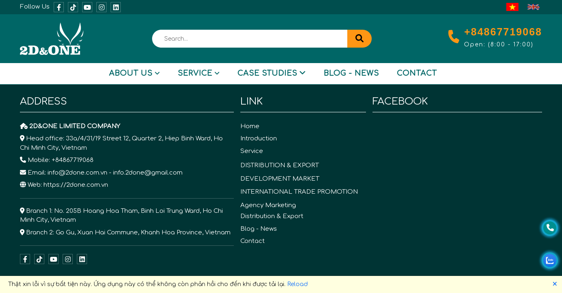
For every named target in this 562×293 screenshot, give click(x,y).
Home (249, 126)
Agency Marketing (268, 205)
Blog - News (351, 73)
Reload (297, 284)
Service (199, 73)
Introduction (258, 138)
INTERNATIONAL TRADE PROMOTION (299, 191)
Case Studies (271, 73)
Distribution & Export (271, 216)
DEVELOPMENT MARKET (279, 178)
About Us (134, 73)
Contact (417, 73)
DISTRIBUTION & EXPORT (279, 165)
